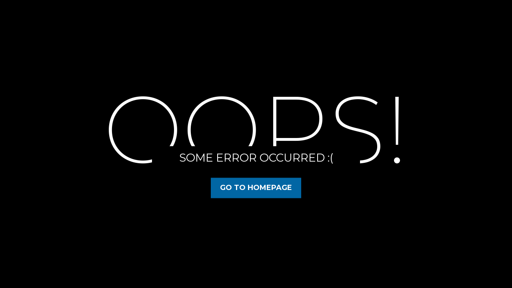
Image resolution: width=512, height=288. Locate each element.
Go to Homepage (256, 187)
